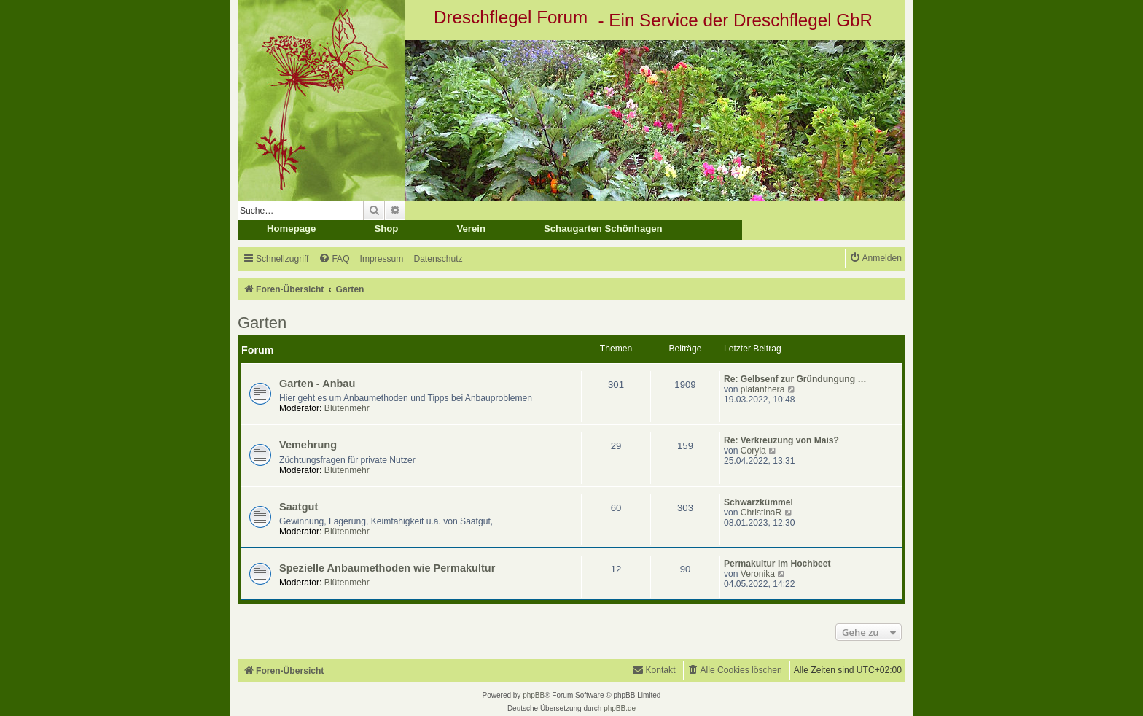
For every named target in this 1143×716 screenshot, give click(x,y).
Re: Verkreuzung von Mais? (781, 440)
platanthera (763, 389)
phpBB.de (620, 708)
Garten (262, 323)
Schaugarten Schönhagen (603, 228)
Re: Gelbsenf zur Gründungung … (795, 379)
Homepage (291, 228)
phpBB (534, 695)
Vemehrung (308, 445)
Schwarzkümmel (758, 502)
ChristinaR (761, 512)
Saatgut (298, 507)
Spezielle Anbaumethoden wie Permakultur (387, 568)
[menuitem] (334, 259)
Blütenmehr (347, 408)
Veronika (758, 574)
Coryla (753, 450)
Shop (386, 228)
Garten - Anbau (317, 383)
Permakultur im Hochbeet (777, 564)
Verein (470, 228)
